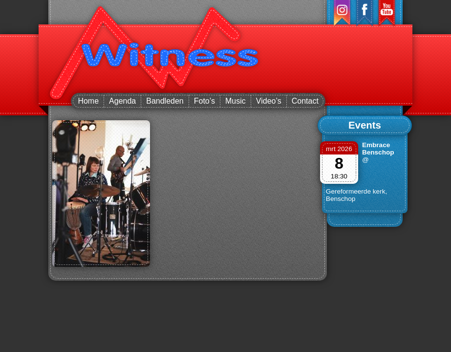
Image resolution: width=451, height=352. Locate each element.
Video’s (268, 101)
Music (235, 101)
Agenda (122, 101)
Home (88, 101)
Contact (305, 101)
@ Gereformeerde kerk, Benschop (356, 179)
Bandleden (165, 101)
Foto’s (204, 101)
